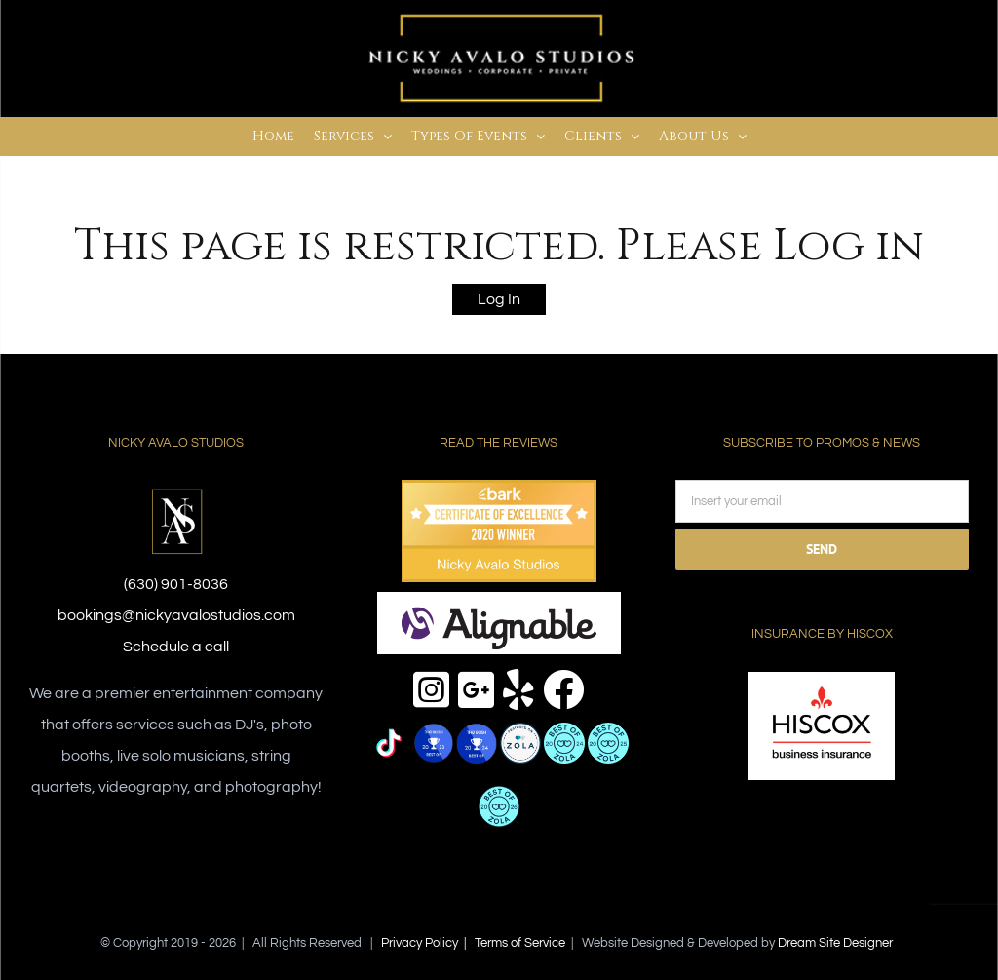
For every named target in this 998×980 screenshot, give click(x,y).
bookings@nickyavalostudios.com (176, 615)
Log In (499, 299)
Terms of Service (520, 943)
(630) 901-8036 (176, 584)
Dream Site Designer (835, 943)
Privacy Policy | (428, 943)
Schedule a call (176, 646)
